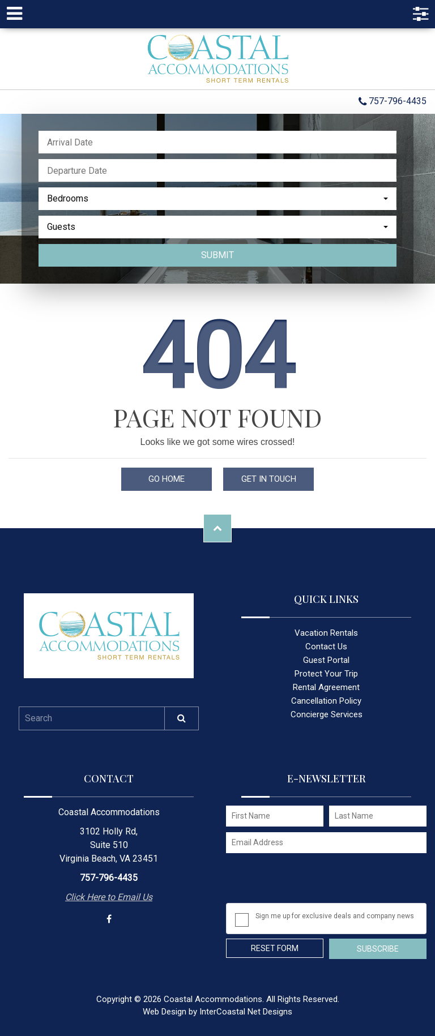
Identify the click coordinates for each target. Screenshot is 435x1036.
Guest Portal (326, 660)
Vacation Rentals (326, 633)
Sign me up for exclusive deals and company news (334, 916)
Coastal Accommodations (217, 59)
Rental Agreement (326, 687)
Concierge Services (326, 714)
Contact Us (326, 646)
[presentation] (312, 881)
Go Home (166, 479)
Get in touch (268, 479)
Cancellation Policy (326, 701)
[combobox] (217, 198)
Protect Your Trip (326, 674)
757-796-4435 (393, 102)
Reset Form (274, 948)
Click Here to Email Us (108, 897)
